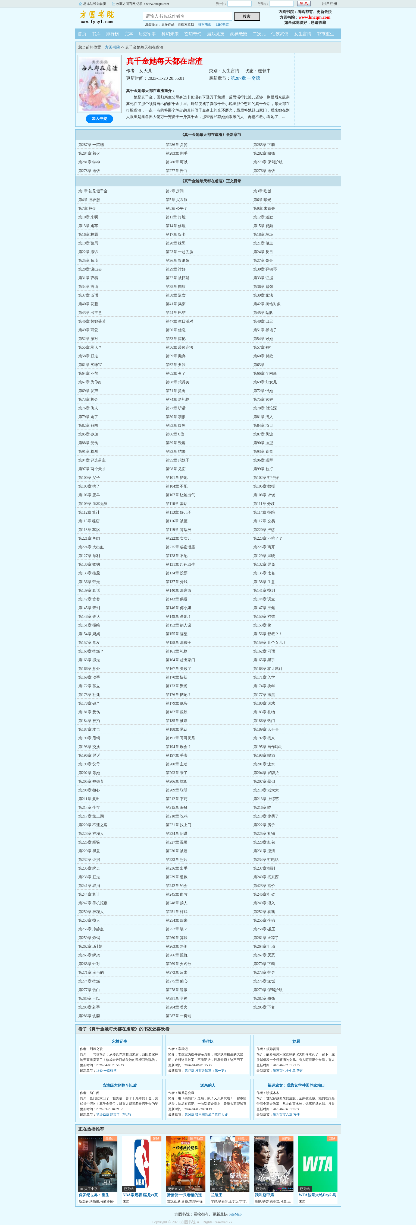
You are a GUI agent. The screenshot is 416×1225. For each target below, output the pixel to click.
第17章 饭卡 (176, 235)
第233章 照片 (177, 860)
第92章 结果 (176, 452)
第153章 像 (262, 625)
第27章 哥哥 (263, 261)
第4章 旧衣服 (89, 200)
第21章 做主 (263, 243)
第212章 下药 (177, 799)
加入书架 (99, 119)
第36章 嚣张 (263, 287)
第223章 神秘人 (91, 834)
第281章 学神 (89, 162)
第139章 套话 (89, 590)
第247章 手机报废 (93, 903)
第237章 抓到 (264, 868)
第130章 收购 (89, 564)
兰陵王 (216, 1195)
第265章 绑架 (89, 955)
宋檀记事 (119, 1041)
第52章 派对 (88, 339)
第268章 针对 (89, 964)
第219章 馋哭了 (266, 816)
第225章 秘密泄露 (180, 547)
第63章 (259, 365)
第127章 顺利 (89, 556)
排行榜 (112, 33)
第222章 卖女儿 (179, 538)
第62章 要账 (176, 365)
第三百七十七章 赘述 (288, 1071)
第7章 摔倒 (87, 208)
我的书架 (222, 24)
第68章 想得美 (178, 382)
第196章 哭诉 (89, 755)
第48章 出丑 (263, 321)
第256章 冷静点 (91, 929)
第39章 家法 (263, 295)
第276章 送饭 (264, 171)
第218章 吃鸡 (177, 816)
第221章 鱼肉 (89, 538)
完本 (128, 33)
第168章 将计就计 (268, 669)
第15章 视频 (263, 226)
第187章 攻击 (89, 729)
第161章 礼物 (177, 651)
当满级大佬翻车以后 (119, 1085)
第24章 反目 (263, 252)
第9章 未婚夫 (264, 208)
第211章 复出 (89, 799)
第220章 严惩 (264, 530)
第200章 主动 (177, 764)
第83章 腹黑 (176, 426)
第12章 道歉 (263, 217)
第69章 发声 (88, 391)
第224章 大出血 (91, 547)
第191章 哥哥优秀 (180, 738)
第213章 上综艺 (266, 799)
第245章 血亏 (177, 894)
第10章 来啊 (88, 217)
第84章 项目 (263, 426)
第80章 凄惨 (176, 417)
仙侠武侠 (280, 33)
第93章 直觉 (263, 452)
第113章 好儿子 (178, 512)
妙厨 (296, 1041)
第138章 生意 (264, 582)
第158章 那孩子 (179, 643)
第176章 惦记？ (179, 695)
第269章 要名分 (179, 964)
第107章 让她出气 (180, 495)
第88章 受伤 (88, 443)
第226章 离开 (264, 547)
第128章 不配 (177, 556)
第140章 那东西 (179, 590)
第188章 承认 (177, 729)
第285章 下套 (264, 145)
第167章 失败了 (179, 669)
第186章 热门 (264, 721)
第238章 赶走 (89, 877)
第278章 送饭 (89, 171)
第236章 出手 (177, 868)
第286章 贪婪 (177, 145)
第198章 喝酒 (264, 755)
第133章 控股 (89, 573)
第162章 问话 (264, 651)
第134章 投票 (177, 573)
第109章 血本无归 (93, 504)
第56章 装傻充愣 (179, 347)
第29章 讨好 (176, 269)
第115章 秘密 (89, 521)
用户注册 (329, 4)
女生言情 (302, 33)
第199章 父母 (89, 764)
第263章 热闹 (177, 946)
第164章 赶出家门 (180, 660)
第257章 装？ (177, 929)
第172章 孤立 (89, 686)
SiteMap (235, 1214)
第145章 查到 (89, 608)
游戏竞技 (215, 33)
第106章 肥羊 (89, 495)
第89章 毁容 (176, 443)
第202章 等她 (89, 773)
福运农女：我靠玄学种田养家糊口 (296, 1085)
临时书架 (204, 24)
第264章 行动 (264, 946)
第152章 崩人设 (179, 625)
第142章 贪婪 (89, 599)
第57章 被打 (263, 347)
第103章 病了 (89, 486)
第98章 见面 (176, 469)
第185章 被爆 (177, 721)
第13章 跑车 (88, 226)
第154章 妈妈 (89, 634)
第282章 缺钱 (264, 153)
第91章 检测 (88, 452)
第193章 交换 (89, 747)
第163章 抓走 (89, 660)
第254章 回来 (177, 920)
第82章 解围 (88, 426)
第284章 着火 (89, 153)
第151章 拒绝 (89, 625)
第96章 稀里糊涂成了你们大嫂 (206, 1114)
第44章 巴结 (176, 313)
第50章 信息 (176, 330)
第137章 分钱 (177, 582)
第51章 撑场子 (265, 330)
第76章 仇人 (88, 408)
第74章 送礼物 (178, 399)
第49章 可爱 (88, 330)
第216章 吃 (262, 808)
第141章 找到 (264, 590)
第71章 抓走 (176, 391)
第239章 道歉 (177, 877)
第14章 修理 (176, 226)
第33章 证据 (263, 278)
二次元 (259, 33)
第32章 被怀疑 (178, 278)
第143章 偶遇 (177, 599)
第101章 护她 (177, 478)
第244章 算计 (89, 894)
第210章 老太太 (266, 790)
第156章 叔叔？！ (268, 634)
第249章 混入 (264, 903)
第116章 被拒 (176, 521)
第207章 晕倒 (264, 781)
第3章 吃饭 (262, 191)
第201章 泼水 (264, 764)
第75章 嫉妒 (263, 399)
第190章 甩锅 (89, 738)
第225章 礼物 (264, 834)
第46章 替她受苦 (92, 321)
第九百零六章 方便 (286, 1114)
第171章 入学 (264, 677)
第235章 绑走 (89, 868)
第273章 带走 (264, 973)
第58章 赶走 (88, 356)
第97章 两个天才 (92, 469)
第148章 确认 (89, 617)
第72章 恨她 (263, 391)
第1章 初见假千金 (93, 191)
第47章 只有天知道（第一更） (206, 1071)
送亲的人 (207, 1085)
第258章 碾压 (264, 929)
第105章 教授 (264, 486)
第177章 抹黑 (264, 695)
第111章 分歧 (264, 504)
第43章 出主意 (90, 313)
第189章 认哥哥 (266, 729)
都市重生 (325, 33)
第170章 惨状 (177, 677)
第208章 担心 (89, 790)
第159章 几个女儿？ (270, 643)
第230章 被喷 (177, 851)
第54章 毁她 (263, 339)
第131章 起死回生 (180, 564)
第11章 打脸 (176, 217)
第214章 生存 (89, 808)
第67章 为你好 (90, 382)
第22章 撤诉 (88, 252)
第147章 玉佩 (264, 608)
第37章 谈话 (88, 295)
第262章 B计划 (90, 946)
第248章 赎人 (177, 903)
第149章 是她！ (179, 617)
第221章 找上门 (179, 825)
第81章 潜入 (263, 417)
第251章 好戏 (177, 912)
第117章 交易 (264, 521)
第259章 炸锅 (89, 938)
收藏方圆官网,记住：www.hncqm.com (142, 4)
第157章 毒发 (89, 643)
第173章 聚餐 (177, 686)
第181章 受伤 (89, 712)
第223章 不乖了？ (268, 538)
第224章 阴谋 (177, 834)
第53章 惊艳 (176, 339)
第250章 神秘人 (91, 912)
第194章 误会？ (179, 747)
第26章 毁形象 (178, 261)
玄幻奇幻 (193, 33)
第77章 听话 (176, 408)
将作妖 (208, 1041)
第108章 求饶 (264, 495)
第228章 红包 (264, 842)
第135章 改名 (264, 573)
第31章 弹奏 (88, 278)
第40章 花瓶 (88, 304)
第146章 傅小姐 (179, 608)
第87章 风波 (263, 434)
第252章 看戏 (264, 912)
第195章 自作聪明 (268, 747)
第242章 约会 (177, 886)
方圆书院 (105, 17)
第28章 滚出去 (90, 269)
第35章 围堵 (176, 287)
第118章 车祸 (89, 530)
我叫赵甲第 (264, 1195)
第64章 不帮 (88, 373)
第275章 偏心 (177, 981)
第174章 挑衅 (264, 686)
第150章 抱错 (264, 617)
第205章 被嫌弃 (91, 781)
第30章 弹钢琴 (265, 269)
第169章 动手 (89, 677)
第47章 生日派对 (179, 321)
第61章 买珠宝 (90, 365)
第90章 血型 (263, 443)
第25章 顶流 (88, 261)
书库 (96, 33)
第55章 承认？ (90, 347)
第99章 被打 (263, 469)
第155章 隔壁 (177, 634)
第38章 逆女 (176, 295)
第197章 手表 (177, 755)
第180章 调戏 (264, 703)
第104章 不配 (177, 486)
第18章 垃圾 (263, 235)
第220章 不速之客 (93, 825)
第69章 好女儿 (265, 382)
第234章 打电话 (266, 860)
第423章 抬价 (264, 886)
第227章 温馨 (177, 842)
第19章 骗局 (88, 243)
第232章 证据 (89, 860)
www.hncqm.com (314, 17)
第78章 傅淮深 (265, 408)
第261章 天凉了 (266, 938)
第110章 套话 (176, 504)
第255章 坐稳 (264, 920)
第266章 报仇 (177, 955)
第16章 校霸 (88, 235)
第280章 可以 (177, 162)
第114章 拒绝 (264, 512)
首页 (82, 33)
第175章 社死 (89, 695)
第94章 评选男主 (92, 460)
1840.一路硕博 (106, 1071)
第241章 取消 (89, 886)
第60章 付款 (263, 356)
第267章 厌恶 (264, 955)
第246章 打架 (264, 894)
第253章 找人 (89, 920)
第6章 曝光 (262, 200)
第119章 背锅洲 (178, 530)
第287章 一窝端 (245, 78)
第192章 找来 (264, 738)
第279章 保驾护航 (268, 162)
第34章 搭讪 (88, 287)
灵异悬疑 (238, 33)
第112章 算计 (89, 512)
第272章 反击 (177, 973)
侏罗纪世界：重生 (94, 1195)
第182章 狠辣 (177, 712)
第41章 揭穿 (176, 304)
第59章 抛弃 (176, 356)
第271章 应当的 (91, 973)
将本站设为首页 (94, 4)
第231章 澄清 (264, 851)
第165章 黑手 (264, 660)
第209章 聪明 (177, 790)
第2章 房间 (175, 191)
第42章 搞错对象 (267, 304)
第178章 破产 (89, 703)
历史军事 (147, 33)
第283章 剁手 (177, 153)
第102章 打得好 (266, 478)
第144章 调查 (264, 599)
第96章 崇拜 (263, 460)
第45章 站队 (263, 313)
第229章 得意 (89, 851)
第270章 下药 (264, 964)
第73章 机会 (88, 399)
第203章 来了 (177, 773)
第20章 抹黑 (176, 243)
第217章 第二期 (91, 816)
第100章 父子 (89, 478)
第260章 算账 (177, 938)
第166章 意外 (89, 669)
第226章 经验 (89, 842)
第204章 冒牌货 (266, 773)
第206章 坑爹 (177, 781)
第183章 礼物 (264, 712)
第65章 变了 (176, 373)
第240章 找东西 (266, 877)
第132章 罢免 (264, 564)
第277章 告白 (177, 171)
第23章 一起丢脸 (179, 252)
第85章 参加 (88, 434)
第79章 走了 (88, 417)
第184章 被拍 (89, 721)
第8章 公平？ (177, 208)
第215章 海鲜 (177, 808)
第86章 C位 (175, 434)
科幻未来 (170, 33)
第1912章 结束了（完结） (114, 1114)
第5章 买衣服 (177, 200)
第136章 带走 (89, 582)
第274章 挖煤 (89, 981)
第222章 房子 (264, 825)
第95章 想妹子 (178, 460)
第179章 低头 (177, 703)
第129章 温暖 (264, 556)
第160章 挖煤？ (91, 651)
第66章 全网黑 (265, 373)
